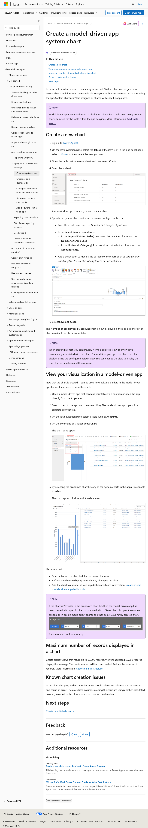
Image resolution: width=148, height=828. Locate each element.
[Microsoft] (6, 4)
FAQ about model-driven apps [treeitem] (23, 351)
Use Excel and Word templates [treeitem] (20, 265)
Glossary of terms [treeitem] (17, 363)
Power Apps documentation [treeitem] (19, 34)
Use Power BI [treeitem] (20, 232)
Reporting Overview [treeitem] (23, 157)
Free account (113, 12)
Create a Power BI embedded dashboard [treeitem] (24, 240)
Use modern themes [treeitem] (21, 273)
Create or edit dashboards (60, 711)
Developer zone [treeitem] (16, 357)
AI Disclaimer (9, 821)
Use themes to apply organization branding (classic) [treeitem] (22, 282)
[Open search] (133, 4)
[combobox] (21, 27)
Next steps (53, 81)
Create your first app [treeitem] (21, 101)
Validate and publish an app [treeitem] (22, 302)
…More (63, 154)
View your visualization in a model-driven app (70, 68)
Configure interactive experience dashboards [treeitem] (27, 190)
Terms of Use (114, 821)
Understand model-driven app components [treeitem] (23, 109)
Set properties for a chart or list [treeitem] (25, 200)
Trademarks (129, 821)
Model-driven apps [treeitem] (18, 74)
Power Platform (64, 23)
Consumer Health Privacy (89, 821)
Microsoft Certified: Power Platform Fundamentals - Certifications (78, 782)
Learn (49, 23)
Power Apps (82, 23)
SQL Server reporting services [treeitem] (24, 225)
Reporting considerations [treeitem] (26, 217)
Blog (42, 821)
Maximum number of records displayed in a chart (72, 73)
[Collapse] (38, 21)
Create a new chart (57, 64)
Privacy (67, 821)
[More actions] (142, 23)
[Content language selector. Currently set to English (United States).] (17, 813)
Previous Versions (27, 821)
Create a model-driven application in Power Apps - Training (75, 766)
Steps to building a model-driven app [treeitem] (24, 94)
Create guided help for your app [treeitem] (24, 294)
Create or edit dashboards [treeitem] (23, 180)
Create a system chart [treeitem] (27, 173)
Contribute (55, 821)
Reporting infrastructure (89, 668)
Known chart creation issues (62, 77)
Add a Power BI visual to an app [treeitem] (26, 209)
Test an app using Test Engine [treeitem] (23, 319)
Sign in (141, 4)
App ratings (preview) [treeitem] (19, 346)
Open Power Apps (133, 12)
